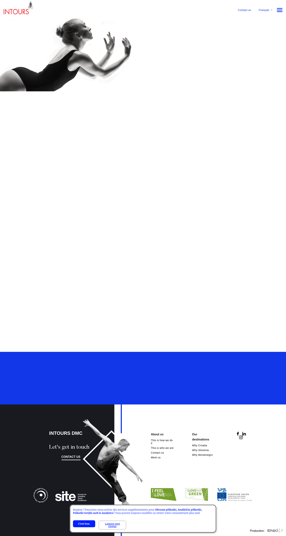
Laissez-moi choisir (112, 525)
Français (264, 10)
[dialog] (143, 518)
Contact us (244, 10)
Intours (18, 9)
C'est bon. (84, 523)
